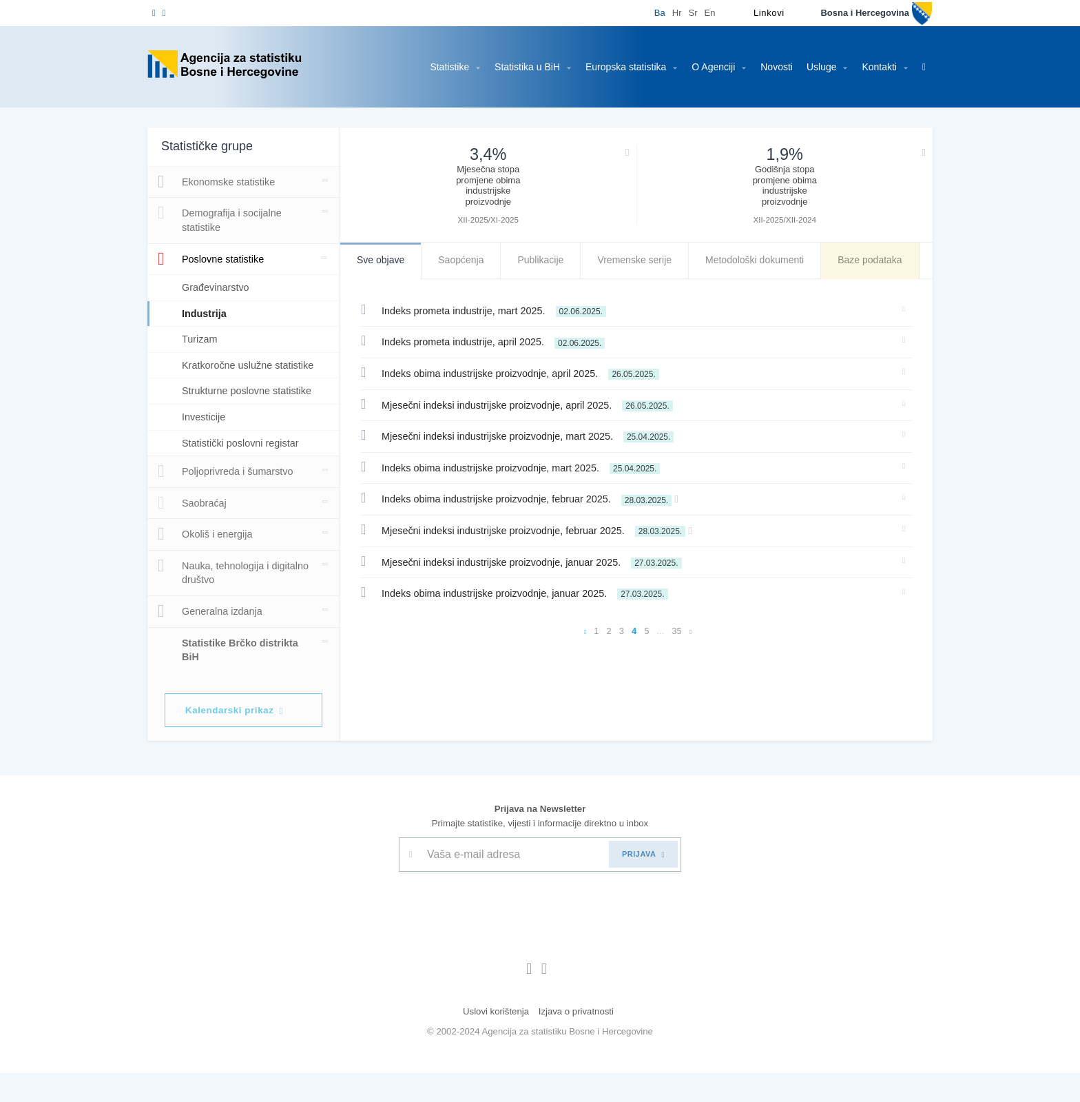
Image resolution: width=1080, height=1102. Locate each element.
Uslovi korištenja (494, 1040)
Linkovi (759, 13)
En (699, 13)
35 (677, 631)
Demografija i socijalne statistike (220, 218)
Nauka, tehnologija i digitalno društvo (214, 599)
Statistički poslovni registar (245, 471)
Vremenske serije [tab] (638, 260)
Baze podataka (880, 260)
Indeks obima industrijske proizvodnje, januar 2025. (519, 592)
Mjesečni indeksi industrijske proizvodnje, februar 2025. (536, 529)
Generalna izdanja (210, 640)
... (661, 631)
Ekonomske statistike (220, 182)
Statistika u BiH (517, 66)
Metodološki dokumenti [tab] (761, 260)
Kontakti (877, 66)
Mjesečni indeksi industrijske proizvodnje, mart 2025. (524, 435)
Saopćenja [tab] (462, 260)
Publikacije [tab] (543, 260)
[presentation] (503, 934)
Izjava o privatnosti (578, 1040)
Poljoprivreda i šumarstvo (228, 500)
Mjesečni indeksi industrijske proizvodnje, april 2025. (522, 404)
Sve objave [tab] (381, 260)
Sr (682, 13)
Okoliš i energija (204, 562)
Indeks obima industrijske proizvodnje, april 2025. (515, 372)
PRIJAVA (643, 883)
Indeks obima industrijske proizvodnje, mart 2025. (517, 466)
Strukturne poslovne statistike (228, 412)
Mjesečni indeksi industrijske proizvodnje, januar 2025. (526, 561)
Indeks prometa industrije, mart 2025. (491, 309)
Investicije (205, 445)
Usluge (818, 66)
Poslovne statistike (215, 259)
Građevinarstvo (217, 287)
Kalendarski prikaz (241, 739)
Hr (667, 13)
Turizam (200, 339)
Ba (649, 13)
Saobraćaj (192, 531)
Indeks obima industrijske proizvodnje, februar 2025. (529, 497)
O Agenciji (709, 66)
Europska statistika (619, 66)
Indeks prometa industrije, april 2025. (488, 340)
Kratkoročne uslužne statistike (228, 372)
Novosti (767, 66)
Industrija (207, 313)
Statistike (434, 66)
